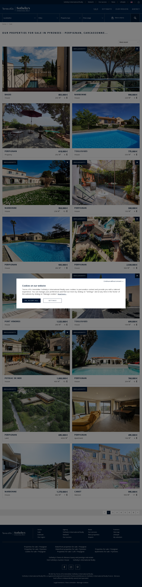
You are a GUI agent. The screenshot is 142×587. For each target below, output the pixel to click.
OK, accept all (31, 301)
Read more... (62, 294)
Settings (53, 301)
